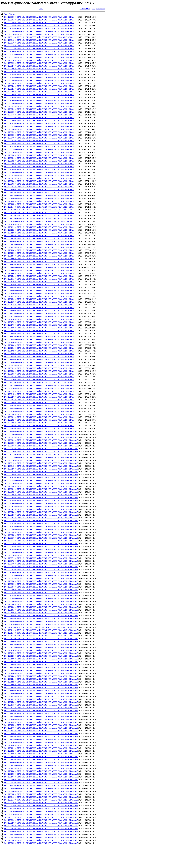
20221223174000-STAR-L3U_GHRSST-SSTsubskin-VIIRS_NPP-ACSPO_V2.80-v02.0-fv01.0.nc (39, 322)
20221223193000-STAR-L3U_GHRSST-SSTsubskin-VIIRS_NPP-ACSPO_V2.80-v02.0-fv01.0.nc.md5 (41, 771)
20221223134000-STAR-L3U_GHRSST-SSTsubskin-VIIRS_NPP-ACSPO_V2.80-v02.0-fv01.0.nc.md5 (41, 670)
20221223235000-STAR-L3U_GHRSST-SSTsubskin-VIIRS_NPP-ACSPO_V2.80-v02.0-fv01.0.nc (39, 429)
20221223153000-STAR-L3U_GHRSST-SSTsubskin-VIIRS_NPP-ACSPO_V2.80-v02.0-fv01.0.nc (39, 285)
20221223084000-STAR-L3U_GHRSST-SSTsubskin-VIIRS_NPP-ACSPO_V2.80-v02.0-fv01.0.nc (39, 167)
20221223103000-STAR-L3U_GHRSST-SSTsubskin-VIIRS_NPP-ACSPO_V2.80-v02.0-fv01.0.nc (39, 198)
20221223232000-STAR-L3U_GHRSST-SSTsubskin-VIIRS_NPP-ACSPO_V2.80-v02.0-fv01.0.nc (39, 420)
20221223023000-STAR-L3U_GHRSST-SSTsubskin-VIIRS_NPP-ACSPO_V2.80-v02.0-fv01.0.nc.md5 (41, 477)
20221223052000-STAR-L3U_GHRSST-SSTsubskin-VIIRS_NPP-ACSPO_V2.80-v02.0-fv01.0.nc (39, 109)
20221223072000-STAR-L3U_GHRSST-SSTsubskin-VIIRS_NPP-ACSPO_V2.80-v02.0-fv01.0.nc (39, 144)
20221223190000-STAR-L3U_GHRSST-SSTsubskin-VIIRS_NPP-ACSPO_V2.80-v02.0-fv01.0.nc (39, 345)
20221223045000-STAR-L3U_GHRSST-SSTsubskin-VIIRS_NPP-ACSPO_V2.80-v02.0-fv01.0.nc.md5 (41, 518)
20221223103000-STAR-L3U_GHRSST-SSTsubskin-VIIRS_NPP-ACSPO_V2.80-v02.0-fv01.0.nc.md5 (41, 616)
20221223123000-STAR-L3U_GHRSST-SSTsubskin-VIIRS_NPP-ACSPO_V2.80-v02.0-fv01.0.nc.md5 (41, 650)
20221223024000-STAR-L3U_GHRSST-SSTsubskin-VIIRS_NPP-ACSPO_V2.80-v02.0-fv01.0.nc (39, 63)
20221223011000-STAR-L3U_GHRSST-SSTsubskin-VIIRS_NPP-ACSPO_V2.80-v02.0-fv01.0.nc (39, 37)
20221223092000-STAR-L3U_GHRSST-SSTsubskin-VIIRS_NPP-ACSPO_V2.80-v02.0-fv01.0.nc (39, 178)
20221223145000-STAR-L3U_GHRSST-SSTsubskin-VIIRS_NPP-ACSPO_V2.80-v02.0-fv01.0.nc (39, 273)
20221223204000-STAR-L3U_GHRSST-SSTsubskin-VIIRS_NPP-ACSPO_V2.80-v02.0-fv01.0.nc (39, 374)
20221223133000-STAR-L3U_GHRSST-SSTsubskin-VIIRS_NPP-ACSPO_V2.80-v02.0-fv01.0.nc (39, 250)
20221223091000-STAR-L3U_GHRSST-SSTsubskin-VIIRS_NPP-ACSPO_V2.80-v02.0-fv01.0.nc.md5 (41, 593)
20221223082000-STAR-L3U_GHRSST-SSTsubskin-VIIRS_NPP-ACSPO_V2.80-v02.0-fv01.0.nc (39, 161)
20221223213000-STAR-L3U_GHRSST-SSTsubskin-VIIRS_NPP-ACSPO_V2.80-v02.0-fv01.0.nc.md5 (41, 806)
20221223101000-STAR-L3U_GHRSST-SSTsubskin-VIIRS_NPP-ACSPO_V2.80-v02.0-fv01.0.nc (39, 193)
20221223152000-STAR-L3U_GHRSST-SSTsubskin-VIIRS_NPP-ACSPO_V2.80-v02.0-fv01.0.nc (39, 282)
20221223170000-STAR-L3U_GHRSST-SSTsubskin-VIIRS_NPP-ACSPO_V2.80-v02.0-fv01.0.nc (39, 311)
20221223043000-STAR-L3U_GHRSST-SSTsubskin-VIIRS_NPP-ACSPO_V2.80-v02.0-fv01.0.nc (39, 95)
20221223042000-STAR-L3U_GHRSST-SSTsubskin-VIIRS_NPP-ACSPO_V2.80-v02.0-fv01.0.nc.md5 (41, 509)
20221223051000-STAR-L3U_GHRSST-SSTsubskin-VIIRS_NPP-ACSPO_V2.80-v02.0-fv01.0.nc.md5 (41, 524)
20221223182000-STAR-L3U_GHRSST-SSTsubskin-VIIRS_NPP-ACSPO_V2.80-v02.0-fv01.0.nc (39, 334)
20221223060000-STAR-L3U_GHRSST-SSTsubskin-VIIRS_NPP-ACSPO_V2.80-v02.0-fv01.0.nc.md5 (41, 538)
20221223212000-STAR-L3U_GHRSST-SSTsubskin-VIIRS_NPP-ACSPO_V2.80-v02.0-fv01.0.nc (39, 385)
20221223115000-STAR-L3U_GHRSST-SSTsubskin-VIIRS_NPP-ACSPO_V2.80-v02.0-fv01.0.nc (39, 221)
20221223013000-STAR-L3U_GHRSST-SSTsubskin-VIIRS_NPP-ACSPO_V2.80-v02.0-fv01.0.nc (39, 43)
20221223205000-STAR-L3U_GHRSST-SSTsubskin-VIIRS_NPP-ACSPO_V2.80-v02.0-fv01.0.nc (39, 377)
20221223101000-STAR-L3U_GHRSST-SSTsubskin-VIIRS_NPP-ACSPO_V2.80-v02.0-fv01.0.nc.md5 (41, 610)
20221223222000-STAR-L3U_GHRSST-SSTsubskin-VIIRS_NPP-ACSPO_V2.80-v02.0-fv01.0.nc (39, 403)
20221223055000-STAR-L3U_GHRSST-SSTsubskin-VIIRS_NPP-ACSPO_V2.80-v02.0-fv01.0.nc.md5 (41, 535)
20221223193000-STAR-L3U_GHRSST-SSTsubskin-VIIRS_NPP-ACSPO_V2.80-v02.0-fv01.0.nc (39, 354)
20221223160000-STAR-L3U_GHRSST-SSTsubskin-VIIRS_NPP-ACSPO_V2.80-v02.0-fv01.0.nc (39, 293)
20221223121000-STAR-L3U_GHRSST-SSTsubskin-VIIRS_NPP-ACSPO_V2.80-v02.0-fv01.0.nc (39, 227)
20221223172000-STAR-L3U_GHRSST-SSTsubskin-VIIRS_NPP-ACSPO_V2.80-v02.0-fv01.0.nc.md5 (41, 734)
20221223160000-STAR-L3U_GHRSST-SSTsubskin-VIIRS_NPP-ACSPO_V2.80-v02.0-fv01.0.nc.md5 (41, 711)
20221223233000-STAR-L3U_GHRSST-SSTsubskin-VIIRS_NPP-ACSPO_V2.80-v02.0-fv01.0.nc (39, 423)
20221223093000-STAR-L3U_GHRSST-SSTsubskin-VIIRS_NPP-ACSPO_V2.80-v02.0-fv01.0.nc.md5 (41, 598)
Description (100, 9)
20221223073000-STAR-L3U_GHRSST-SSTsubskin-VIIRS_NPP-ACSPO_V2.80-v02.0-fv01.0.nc (39, 146)
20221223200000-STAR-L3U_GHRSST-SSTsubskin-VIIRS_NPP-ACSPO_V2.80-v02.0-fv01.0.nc (39, 362)
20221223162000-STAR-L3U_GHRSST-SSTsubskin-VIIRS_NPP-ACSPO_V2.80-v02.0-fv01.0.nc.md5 (41, 716)
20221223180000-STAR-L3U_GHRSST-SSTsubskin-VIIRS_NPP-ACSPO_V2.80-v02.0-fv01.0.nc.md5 (41, 745)
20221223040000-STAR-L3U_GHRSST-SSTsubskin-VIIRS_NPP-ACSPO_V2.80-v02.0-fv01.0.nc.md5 (41, 503)
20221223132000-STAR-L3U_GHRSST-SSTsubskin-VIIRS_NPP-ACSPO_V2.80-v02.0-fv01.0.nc (39, 247)
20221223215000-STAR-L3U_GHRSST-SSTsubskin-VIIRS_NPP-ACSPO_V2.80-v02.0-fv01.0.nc (39, 394)
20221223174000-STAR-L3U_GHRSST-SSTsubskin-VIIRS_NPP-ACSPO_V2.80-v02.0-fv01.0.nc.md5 (41, 739)
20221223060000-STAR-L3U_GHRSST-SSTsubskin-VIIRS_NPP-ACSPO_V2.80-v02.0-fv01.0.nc (39, 121)
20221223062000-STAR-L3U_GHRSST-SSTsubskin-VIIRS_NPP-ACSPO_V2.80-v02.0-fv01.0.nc (39, 126)
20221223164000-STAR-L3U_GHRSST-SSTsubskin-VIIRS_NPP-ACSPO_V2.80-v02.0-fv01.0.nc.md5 (41, 722)
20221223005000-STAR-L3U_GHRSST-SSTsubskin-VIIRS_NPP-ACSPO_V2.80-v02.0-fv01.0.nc (39, 31)
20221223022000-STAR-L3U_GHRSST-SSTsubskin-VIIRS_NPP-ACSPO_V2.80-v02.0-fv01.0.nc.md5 (41, 475)
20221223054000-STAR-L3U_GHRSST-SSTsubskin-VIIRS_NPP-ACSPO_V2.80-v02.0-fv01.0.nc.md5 (41, 532)
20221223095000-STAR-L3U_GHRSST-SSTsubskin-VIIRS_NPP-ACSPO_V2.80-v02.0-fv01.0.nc (39, 187)
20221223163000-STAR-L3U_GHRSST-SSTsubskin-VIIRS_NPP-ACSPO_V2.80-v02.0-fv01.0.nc (39, 302)
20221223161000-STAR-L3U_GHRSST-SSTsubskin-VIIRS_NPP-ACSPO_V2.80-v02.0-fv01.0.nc (39, 296)
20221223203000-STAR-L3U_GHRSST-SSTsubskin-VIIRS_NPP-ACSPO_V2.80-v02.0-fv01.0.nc (39, 371)
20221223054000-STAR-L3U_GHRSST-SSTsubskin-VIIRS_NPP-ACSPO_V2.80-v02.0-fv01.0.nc (39, 115)
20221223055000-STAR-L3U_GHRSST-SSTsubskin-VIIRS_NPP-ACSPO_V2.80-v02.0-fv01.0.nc (39, 118)
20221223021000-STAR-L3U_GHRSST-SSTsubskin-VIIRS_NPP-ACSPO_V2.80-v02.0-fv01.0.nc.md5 (41, 472)
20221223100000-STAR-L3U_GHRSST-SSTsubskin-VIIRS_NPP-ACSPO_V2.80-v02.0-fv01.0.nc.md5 (41, 607)
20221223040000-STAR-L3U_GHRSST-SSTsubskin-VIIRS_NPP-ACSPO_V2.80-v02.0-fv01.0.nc (39, 86)
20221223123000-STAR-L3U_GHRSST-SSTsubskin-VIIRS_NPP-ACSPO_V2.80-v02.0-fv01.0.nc (39, 233)
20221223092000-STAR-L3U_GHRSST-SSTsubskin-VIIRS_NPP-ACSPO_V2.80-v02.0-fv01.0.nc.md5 (41, 595)
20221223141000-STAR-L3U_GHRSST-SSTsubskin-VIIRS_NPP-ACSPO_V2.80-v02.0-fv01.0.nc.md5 (41, 679)
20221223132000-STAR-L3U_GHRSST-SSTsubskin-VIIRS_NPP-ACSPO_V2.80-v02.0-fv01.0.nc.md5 (41, 665)
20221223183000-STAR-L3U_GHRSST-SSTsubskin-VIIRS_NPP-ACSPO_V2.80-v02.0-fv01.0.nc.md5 (41, 754)
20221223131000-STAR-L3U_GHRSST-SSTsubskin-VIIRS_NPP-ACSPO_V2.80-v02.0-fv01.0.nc (39, 244)
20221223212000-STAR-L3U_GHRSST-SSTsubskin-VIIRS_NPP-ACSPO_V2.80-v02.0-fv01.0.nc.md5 (41, 803)
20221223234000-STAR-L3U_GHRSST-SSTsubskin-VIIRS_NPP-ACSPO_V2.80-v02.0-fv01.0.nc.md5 (41, 843)
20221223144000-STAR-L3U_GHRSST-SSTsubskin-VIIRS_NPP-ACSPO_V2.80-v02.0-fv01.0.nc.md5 (41, 688)
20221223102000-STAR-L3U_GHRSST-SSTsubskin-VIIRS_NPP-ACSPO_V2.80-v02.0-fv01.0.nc (39, 195)
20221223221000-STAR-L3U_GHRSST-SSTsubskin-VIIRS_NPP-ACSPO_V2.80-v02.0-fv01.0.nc (39, 400)
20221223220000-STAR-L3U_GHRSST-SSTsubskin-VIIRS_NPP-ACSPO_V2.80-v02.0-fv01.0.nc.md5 (41, 814)
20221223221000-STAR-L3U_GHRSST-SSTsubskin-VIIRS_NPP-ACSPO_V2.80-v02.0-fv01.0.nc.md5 (41, 817)
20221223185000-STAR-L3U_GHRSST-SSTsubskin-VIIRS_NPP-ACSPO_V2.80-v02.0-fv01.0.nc (39, 342)
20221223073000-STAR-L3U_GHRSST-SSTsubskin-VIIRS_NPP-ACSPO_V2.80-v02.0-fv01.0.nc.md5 (41, 564)
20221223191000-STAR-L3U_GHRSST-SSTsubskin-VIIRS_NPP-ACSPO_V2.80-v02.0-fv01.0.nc (39, 348)
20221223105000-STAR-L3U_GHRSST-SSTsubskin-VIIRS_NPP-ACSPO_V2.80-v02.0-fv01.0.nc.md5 (41, 621)
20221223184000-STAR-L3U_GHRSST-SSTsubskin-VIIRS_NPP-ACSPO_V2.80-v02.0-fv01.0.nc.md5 (41, 757)
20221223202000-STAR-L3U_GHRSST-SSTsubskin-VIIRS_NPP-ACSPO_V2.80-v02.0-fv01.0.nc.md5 (41, 785)
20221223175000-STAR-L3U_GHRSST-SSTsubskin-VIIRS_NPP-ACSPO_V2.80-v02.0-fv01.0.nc (39, 325)
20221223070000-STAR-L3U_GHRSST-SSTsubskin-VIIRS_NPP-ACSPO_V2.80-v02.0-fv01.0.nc (39, 138)
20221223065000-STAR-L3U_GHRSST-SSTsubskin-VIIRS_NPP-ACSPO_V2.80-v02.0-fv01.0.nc (39, 135)
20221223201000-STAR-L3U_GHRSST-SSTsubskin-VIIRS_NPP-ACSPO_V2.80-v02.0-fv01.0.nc (39, 365)
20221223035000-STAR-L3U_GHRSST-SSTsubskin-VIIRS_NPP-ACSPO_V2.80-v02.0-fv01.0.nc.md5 (41, 500)
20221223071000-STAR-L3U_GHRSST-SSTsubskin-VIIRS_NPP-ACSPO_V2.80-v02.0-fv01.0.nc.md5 (41, 558)
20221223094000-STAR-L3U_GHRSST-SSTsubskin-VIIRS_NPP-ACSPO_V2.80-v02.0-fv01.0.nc (39, 184)
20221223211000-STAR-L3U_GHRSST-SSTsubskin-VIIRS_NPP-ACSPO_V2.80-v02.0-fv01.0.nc (39, 382)
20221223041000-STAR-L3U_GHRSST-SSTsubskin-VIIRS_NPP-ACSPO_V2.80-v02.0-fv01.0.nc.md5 (41, 506)
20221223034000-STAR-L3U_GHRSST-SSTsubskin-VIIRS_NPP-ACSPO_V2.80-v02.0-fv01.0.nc (39, 80)
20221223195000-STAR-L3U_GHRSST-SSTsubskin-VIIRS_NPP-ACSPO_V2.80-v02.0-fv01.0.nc (39, 359)
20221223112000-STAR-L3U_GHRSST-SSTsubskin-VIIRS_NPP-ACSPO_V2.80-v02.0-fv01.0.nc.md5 (41, 630)
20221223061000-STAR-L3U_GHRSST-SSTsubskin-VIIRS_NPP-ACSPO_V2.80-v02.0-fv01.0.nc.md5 (41, 541)
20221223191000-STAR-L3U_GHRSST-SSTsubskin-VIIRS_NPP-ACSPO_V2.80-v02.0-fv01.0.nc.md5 (41, 765)
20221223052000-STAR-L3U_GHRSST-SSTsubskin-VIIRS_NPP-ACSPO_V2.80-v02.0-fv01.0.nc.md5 (41, 526)
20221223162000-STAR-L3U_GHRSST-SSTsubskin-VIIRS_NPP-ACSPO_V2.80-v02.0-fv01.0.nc (39, 299)
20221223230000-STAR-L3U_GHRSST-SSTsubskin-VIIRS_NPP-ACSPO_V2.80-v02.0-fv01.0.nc (39, 414)
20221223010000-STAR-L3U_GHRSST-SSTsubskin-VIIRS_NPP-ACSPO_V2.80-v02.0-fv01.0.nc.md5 (41, 452)
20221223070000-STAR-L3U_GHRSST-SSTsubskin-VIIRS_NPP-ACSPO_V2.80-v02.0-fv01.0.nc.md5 (41, 555)
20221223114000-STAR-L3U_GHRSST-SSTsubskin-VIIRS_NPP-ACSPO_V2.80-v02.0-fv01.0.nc (39, 218)
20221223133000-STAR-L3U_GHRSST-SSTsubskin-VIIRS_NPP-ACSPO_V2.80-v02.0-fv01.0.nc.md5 (41, 667)
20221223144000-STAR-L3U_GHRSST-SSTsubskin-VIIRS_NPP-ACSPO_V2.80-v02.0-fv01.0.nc (39, 270)
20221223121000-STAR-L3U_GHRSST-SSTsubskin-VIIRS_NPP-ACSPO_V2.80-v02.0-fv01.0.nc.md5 (41, 644)
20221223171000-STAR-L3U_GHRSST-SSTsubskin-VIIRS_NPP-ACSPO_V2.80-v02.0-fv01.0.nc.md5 (41, 731)
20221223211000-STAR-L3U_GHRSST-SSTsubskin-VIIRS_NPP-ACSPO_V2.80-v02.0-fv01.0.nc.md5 (41, 800)
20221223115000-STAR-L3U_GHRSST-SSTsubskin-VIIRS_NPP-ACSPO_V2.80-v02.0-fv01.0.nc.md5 (41, 639)
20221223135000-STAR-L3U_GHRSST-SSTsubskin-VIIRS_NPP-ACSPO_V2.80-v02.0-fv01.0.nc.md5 (41, 673)
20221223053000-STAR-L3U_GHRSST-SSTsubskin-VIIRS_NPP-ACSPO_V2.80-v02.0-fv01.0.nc (39, 112)
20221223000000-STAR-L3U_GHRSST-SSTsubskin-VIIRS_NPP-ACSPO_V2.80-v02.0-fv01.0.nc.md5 (41, 434)
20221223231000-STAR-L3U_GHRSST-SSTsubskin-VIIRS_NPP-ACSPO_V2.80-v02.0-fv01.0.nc (39, 417)
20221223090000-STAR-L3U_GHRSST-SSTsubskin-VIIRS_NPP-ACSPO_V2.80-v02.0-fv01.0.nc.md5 (41, 590)
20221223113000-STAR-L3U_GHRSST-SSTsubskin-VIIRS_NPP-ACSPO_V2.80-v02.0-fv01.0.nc (39, 216)
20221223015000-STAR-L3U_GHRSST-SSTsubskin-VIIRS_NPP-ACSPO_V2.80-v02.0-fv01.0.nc (39, 49)
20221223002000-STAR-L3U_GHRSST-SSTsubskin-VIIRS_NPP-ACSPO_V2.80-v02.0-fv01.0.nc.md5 (41, 440)
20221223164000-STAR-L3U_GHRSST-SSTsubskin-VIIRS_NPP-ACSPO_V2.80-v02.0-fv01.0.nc (39, 305)
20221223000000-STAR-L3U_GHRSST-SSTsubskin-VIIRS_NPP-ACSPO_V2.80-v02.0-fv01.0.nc (39, 17)
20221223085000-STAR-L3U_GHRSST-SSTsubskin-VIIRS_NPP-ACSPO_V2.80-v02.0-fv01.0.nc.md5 (41, 587)
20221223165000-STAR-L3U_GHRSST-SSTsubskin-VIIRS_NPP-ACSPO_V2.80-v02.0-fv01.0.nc (39, 308)
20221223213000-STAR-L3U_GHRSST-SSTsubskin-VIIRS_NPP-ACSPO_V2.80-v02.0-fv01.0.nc (39, 388)
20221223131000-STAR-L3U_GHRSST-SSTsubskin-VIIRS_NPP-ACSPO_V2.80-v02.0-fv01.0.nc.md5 (41, 662)
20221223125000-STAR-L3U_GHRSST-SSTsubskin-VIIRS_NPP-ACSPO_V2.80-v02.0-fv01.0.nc (39, 239)
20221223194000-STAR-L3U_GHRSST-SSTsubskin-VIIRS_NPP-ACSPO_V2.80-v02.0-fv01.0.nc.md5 (41, 774)
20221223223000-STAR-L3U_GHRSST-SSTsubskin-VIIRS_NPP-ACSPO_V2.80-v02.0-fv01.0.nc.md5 (41, 823)
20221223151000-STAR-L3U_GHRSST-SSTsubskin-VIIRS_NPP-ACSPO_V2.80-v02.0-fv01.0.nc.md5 (41, 696)
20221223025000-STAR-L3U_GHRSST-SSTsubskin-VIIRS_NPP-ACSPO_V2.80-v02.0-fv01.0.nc (39, 66)
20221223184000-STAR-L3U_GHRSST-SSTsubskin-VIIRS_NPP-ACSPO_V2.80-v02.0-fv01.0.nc (39, 339)
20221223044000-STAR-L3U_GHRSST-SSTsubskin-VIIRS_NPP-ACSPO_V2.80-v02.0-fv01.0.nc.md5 (41, 515)
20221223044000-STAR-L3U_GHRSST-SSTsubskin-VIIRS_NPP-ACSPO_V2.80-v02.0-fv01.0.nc (39, 98)
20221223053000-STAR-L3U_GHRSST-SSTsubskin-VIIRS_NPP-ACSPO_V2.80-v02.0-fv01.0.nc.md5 (41, 529)
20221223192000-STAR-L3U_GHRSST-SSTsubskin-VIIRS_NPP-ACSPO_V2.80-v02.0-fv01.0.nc (39, 351)
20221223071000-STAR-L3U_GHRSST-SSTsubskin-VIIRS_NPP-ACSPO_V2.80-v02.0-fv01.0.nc (39, 141)
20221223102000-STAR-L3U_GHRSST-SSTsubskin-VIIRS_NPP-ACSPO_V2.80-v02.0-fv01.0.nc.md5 (41, 613)
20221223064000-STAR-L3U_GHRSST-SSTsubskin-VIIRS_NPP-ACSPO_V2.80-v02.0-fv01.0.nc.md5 (41, 549)
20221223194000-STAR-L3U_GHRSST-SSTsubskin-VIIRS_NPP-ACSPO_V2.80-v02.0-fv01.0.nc (39, 357)
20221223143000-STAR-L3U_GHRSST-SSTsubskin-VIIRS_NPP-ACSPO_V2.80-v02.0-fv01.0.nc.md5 (41, 685)
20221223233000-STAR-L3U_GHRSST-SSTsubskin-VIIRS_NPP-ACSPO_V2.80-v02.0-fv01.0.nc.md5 (41, 840)
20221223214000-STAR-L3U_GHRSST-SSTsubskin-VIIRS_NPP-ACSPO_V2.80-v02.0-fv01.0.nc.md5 (41, 808)
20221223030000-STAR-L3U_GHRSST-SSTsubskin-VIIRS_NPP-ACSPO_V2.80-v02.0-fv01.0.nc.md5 (41, 486)
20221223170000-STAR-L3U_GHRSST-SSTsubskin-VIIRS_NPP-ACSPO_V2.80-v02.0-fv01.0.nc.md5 (41, 728)
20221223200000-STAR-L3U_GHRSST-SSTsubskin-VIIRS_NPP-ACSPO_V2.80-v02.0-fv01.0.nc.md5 (41, 780)
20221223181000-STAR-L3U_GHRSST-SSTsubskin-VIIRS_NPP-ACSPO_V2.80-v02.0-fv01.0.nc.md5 (41, 748)
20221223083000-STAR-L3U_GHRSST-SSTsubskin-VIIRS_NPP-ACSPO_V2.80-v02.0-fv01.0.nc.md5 (41, 581)
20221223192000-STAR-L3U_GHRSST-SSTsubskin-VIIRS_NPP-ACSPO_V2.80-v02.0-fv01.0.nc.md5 (41, 768)
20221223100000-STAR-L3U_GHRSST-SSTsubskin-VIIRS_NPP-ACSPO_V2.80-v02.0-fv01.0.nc (39, 190)
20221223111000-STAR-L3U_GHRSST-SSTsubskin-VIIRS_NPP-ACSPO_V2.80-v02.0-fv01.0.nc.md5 (41, 627)
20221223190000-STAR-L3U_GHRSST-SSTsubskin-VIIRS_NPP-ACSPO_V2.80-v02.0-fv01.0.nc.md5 (41, 762)
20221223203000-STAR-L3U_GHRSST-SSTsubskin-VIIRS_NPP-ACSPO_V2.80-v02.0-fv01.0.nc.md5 (41, 788)
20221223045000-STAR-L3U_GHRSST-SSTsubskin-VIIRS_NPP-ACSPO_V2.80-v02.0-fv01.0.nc (39, 100)
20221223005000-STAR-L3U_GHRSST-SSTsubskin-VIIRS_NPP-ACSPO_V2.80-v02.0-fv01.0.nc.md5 (41, 449)
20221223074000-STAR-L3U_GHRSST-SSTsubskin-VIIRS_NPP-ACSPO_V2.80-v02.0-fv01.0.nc (39, 149)
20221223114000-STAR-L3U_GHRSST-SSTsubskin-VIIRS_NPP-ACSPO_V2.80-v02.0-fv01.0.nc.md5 (41, 636)
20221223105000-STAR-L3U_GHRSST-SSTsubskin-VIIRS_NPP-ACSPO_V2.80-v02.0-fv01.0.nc (39, 204)
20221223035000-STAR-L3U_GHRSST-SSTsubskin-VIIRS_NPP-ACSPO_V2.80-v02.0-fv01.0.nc (39, 83)
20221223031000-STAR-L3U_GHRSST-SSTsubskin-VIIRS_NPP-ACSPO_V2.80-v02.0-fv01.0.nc (39, 72)
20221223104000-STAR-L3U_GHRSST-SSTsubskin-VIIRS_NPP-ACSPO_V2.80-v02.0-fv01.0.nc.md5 (41, 619)
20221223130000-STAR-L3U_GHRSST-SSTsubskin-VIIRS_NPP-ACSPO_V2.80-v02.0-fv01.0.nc (39, 241)
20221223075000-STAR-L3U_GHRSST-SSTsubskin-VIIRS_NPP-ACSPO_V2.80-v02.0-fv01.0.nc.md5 (41, 570)
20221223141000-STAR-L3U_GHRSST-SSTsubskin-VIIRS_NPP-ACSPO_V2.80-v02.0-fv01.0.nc (39, 262)
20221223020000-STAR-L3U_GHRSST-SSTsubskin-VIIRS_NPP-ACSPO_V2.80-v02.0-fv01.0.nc (39, 51)
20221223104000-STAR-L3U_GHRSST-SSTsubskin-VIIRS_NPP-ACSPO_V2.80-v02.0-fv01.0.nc (39, 201)
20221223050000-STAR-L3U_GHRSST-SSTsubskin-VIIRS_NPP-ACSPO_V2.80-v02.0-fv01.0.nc (39, 103)
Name (41, 9)
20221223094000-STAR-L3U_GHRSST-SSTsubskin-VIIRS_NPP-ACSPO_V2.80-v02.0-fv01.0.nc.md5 (41, 601)
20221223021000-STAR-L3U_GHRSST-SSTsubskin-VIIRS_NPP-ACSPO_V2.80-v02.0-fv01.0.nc (39, 54)
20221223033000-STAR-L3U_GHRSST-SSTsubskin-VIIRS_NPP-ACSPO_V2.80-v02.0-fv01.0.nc (39, 77)
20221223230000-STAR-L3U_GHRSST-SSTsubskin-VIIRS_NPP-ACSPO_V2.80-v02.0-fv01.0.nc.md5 (41, 832)
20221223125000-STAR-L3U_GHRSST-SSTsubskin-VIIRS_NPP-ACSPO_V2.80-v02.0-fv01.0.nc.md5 (41, 656)
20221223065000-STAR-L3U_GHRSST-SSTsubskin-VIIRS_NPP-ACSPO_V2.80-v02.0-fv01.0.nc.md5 (41, 552)
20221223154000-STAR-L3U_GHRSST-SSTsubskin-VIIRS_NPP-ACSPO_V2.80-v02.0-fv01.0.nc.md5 (41, 705)
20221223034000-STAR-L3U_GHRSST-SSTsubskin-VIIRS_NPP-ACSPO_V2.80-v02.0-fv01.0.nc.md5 (41, 498)
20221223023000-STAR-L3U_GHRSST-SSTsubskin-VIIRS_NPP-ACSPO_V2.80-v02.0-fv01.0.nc (39, 60)
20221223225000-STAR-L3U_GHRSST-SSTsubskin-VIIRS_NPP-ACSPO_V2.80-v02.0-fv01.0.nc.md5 (41, 829)
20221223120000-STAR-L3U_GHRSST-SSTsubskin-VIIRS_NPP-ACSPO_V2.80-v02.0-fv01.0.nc (39, 224)
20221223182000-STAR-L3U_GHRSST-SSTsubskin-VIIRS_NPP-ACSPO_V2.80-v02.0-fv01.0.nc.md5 (41, 751)
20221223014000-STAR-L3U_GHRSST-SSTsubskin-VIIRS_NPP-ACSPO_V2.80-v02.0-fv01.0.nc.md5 (41, 463)
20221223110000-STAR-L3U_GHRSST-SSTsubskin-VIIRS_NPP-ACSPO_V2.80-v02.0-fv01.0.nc (39, 207)
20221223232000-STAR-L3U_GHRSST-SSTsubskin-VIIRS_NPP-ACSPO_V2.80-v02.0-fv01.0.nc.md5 (41, 837)
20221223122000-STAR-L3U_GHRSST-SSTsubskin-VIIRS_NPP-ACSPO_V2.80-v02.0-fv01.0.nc (39, 230)
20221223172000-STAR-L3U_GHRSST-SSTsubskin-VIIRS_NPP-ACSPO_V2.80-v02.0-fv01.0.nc (39, 316)
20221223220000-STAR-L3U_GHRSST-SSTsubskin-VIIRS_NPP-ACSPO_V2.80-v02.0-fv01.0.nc (39, 397)
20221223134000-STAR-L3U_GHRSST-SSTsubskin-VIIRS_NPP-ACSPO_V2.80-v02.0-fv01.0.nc (39, 253)
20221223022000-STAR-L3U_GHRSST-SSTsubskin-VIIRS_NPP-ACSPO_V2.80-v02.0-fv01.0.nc (39, 57)
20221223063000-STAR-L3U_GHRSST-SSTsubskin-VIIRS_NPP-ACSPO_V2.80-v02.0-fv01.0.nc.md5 (41, 547)
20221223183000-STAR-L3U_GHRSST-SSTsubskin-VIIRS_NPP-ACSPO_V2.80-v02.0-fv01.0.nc (39, 336)
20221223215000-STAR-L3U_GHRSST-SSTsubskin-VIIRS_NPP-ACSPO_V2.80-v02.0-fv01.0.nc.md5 (41, 811)
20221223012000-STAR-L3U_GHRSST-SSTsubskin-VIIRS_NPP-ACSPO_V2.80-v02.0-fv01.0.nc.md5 (41, 457)
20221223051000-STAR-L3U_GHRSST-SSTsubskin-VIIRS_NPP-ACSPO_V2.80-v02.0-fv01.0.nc (39, 106)
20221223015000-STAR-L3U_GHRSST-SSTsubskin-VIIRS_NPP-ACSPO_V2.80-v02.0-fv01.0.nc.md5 (41, 466)
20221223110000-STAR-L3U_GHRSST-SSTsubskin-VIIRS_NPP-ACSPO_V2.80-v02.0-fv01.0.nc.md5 (41, 624)
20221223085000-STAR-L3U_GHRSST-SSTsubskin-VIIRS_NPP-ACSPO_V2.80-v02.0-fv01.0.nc (39, 169)
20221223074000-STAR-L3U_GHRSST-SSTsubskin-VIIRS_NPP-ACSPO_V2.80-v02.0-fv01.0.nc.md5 (41, 567)
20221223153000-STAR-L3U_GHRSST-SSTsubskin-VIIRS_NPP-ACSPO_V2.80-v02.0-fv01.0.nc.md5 (41, 702)
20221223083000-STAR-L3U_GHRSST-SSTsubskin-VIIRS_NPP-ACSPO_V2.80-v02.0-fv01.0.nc (39, 164)
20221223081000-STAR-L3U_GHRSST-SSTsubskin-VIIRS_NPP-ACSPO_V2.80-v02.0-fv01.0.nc (39, 158)
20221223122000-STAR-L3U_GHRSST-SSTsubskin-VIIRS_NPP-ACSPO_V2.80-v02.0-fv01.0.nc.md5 (41, 647)
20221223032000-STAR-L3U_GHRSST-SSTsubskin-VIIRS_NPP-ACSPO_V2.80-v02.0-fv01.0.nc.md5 (41, 492)
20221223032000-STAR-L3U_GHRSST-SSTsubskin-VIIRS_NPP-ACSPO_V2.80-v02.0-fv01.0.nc (39, 75)
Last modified (85, 9)
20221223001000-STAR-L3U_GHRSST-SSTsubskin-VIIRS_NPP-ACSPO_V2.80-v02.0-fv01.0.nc (39, 20)
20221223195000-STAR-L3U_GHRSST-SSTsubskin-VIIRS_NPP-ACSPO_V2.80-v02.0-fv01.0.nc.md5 (41, 777)
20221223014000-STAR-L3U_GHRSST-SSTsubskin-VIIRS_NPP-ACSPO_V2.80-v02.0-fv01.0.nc (39, 46)
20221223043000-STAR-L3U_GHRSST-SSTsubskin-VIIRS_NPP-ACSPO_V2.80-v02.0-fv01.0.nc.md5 (41, 512)
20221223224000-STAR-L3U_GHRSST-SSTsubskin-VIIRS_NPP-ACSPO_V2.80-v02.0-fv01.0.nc (39, 408)
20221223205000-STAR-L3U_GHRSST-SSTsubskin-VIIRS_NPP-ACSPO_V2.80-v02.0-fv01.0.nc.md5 (41, 794)
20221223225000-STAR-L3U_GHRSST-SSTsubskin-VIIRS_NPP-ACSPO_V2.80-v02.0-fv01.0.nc (39, 411)
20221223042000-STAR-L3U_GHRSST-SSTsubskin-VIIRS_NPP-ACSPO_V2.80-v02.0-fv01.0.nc (39, 92)
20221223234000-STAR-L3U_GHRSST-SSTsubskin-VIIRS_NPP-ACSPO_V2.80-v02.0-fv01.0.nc (39, 426)
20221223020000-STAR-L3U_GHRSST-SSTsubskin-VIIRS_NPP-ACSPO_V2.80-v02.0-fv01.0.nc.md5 (41, 469)
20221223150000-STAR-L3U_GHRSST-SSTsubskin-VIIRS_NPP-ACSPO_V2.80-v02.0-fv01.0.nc (39, 276)
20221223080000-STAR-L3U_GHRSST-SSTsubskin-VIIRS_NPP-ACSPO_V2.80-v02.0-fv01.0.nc (39, 155)
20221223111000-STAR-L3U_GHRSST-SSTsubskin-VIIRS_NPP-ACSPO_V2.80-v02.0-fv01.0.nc (39, 210)
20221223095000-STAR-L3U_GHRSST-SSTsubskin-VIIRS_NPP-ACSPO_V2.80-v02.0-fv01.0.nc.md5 (41, 604)
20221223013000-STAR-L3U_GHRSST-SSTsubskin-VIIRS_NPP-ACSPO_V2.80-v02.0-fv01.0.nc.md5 (41, 460)
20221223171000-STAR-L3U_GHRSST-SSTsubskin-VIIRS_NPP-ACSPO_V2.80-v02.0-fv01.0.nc (39, 313)
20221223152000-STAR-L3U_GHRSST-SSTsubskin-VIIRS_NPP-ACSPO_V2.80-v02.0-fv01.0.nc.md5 (41, 699)
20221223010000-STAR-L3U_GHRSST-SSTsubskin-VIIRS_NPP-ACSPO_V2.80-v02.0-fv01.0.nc (39, 34)
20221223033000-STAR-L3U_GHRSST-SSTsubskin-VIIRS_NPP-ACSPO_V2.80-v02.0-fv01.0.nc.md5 (41, 495)
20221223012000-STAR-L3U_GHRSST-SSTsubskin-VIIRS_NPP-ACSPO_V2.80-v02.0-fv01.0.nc (39, 40)
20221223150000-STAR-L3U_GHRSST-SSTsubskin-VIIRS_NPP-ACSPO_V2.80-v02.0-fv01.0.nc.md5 (41, 693)
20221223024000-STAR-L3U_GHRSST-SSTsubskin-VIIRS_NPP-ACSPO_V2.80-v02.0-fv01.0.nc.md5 (41, 480)
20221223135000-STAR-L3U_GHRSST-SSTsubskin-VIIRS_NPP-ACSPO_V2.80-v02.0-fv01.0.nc (39, 256)
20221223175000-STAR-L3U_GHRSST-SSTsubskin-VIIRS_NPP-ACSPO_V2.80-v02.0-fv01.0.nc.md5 (41, 742)
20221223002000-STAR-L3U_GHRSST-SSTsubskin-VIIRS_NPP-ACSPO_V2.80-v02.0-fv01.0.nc (39, 23)
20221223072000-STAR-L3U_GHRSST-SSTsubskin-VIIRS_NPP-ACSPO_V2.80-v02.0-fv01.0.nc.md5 (41, 561)
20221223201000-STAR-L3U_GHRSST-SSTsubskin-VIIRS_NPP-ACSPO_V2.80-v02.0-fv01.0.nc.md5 (41, 783)
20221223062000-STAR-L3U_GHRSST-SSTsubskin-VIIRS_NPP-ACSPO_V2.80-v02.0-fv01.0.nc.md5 (41, 544)
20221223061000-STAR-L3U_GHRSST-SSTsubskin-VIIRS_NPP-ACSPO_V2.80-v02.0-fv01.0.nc (39, 123)
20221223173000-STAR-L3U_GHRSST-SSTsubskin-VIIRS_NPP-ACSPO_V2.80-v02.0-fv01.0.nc (39, 319)
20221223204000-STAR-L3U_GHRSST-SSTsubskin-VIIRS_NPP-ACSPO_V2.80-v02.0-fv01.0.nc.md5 (41, 791)
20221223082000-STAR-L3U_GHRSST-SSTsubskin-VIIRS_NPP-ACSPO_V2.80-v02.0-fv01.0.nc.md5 (41, 578)
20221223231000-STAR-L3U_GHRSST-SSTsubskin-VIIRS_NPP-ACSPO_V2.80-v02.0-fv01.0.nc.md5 (41, 834)
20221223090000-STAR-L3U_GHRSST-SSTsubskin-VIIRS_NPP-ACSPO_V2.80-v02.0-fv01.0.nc (39, 172)
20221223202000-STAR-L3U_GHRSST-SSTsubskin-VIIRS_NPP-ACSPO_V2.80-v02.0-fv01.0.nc (39, 368)
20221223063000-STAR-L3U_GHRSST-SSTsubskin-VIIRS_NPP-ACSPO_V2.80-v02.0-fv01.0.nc (39, 129)
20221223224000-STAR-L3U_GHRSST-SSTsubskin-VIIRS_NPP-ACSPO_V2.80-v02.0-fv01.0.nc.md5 (41, 826)
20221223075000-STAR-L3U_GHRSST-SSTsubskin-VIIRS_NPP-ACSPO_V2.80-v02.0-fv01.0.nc (39, 152)
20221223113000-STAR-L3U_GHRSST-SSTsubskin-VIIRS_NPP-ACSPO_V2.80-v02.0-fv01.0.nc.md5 (41, 633)
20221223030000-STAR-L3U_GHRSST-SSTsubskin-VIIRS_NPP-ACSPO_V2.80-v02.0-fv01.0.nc (39, 69)
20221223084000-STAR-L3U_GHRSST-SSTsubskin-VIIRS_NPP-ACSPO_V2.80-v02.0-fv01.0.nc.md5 (41, 584)
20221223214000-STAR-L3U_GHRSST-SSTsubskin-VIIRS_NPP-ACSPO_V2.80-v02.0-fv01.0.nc (39, 391)
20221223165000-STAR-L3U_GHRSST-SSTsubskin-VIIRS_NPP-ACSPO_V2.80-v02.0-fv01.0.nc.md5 (41, 725)
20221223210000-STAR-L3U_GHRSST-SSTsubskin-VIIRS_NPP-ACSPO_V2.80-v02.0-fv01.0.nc (39, 380)
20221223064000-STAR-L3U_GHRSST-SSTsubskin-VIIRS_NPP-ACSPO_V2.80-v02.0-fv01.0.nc (39, 132)
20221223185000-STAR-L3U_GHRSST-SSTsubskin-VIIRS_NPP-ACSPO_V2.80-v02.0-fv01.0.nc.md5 (41, 760)
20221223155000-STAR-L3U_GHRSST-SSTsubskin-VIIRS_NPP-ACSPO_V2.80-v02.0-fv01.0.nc (39, 290)
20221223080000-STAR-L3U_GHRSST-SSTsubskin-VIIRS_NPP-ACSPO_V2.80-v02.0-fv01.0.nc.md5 (41, 572)
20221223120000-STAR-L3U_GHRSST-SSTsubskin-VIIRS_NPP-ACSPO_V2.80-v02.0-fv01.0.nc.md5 (41, 642)
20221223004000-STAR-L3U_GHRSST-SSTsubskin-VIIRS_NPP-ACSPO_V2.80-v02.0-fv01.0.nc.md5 (41, 446)
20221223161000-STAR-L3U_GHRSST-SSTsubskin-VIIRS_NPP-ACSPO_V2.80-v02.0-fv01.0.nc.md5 (41, 713)
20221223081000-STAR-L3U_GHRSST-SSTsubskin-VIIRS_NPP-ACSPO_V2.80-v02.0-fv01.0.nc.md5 (41, 575)
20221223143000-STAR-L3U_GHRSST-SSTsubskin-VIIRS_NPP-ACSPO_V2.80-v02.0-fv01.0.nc (39, 267)
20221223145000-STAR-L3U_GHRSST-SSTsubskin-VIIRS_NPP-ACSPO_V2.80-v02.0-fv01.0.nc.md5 (41, 690)
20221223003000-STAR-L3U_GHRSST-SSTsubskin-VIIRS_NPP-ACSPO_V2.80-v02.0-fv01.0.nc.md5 (41, 443)
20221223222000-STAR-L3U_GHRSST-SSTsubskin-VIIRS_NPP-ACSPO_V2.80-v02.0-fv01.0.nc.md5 (41, 820)
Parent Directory (10, 14)
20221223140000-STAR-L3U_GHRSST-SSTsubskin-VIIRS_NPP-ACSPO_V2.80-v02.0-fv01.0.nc (39, 259)
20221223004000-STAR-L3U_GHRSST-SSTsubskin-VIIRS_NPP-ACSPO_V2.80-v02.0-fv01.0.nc (39, 28)
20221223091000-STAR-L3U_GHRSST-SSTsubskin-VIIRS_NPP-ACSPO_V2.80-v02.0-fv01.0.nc (39, 175)
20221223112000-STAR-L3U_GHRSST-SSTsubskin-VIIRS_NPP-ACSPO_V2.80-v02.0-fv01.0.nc (39, 213)
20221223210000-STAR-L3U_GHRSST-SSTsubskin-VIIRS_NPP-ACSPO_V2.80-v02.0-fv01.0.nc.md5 (41, 797)
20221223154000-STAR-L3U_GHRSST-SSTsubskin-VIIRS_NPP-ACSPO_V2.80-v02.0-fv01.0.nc (39, 287)
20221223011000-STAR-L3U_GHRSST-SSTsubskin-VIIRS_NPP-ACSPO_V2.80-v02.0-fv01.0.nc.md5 (41, 454)
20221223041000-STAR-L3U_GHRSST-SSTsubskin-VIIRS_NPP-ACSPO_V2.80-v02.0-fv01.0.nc (39, 89)
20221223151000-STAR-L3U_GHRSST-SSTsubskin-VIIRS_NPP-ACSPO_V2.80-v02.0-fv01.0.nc (39, 279)
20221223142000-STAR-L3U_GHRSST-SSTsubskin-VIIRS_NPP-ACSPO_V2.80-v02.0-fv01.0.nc (39, 264)
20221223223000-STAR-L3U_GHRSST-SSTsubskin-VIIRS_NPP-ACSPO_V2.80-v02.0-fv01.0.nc (39, 406)
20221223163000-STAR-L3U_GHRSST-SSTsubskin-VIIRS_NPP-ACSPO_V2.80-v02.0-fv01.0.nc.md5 (41, 719)
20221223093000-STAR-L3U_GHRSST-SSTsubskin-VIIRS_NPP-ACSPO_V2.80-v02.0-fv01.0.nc (39, 181)
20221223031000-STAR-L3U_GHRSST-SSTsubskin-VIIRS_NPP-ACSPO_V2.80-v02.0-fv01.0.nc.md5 (41, 489)
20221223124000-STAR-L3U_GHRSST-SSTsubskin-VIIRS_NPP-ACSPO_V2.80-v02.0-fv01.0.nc (39, 236)
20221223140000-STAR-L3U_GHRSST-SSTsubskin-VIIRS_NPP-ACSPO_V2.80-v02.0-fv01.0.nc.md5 (41, 676)
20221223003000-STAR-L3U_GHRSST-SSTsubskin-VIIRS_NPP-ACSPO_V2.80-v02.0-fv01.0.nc (39, 26)
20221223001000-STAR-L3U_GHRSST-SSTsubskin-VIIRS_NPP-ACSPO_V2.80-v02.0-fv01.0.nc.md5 (41, 437)
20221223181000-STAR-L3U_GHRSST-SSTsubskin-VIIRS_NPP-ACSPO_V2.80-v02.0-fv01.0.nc (39, 331)
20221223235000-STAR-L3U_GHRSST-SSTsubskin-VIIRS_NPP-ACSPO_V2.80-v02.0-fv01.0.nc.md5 (41, 431)
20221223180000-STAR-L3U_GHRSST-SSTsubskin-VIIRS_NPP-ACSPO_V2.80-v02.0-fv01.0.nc (39, 328)
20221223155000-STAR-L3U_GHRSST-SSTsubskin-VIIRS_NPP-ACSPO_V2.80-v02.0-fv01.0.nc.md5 (41, 708)
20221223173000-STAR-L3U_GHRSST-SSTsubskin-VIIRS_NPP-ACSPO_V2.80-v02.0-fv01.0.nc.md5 (41, 737)
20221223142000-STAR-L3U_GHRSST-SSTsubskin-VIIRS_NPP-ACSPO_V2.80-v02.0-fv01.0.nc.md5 (41, 682)
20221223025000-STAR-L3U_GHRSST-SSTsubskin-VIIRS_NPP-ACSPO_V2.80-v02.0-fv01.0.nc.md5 (41, 483)
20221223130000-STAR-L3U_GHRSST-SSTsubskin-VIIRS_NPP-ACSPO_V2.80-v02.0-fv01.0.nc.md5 (41, 659)
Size (93, 9)
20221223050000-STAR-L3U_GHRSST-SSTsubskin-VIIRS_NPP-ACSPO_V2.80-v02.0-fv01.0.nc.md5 (41, 521)
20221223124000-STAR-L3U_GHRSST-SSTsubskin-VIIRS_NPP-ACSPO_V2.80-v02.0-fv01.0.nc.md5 (41, 653)
